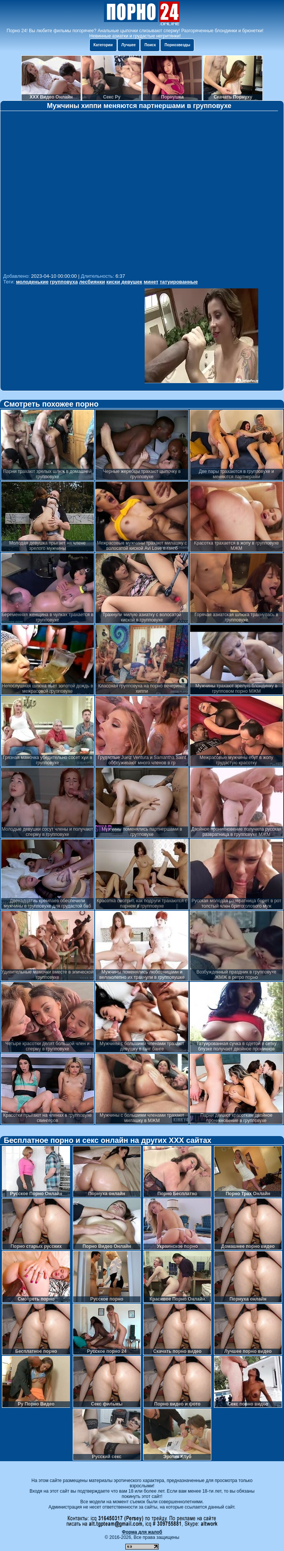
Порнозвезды (177, 45)
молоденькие (32, 282)
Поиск (150, 45)
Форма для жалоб (142, 1532)
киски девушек (124, 282)
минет (151, 282)
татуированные (179, 282)
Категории (103, 45)
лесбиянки (92, 282)
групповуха (64, 282)
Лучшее (129, 45)
